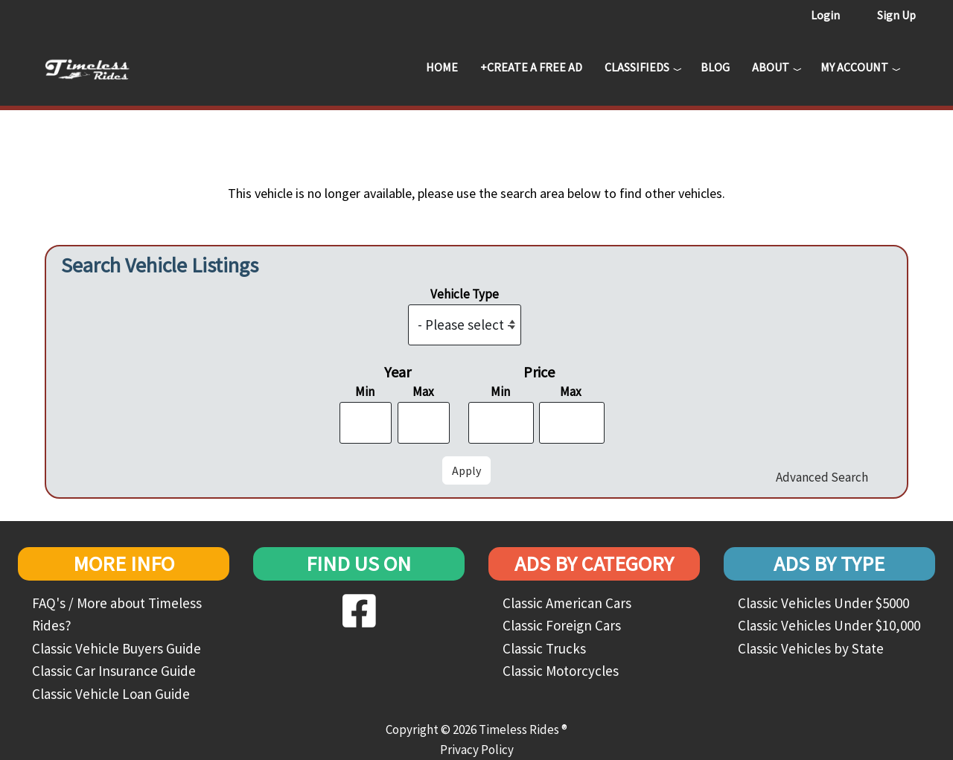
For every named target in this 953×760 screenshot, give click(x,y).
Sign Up (896, 14)
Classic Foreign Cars (562, 625)
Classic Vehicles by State (811, 648)
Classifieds (637, 67)
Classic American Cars (567, 603)
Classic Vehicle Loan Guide (111, 694)
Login (825, 14)
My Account (854, 67)
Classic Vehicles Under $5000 (823, 603)
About (770, 67)
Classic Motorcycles (561, 671)
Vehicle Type (464, 294)
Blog (715, 67)
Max (423, 391)
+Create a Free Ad (531, 67)
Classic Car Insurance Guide (114, 671)
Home (442, 67)
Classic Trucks (544, 648)
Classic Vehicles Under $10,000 (829, 625)
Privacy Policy (477, 749)
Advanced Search (822, 477)
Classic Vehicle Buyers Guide (116, 648)
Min (364, 391)
